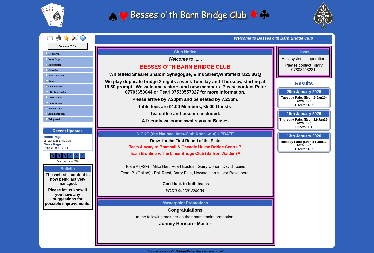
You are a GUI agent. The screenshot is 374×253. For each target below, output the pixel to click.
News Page (52, 59)
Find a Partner (54, 75)
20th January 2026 (304, 92)
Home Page (53, 53)
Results (50, 80)
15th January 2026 (304, 114)
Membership (53, 108)
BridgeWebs (53, 119)
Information (53, 64)
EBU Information (56, 91)
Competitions (54, 86)
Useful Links (53, 97)
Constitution (53, 102)
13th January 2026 (304, 136)
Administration (55, 113)
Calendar (52, 70)
